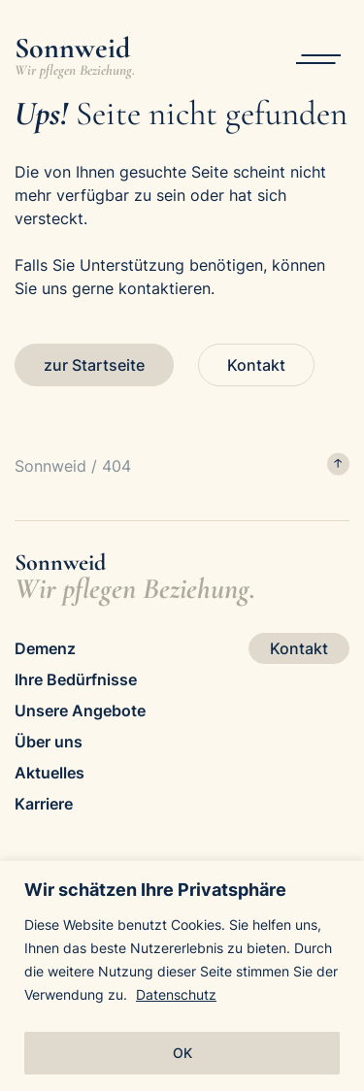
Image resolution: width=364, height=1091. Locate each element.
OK (182, 1052)
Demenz (45, 648)
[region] (182, 976)
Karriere (44, 803)
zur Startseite (94, 365)
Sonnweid (50, 466)
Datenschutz (176, 994)
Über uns (49, 741)
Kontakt (256, 365)
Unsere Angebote (80, 710)
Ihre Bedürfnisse (76, 679)
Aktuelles (49, 772)
